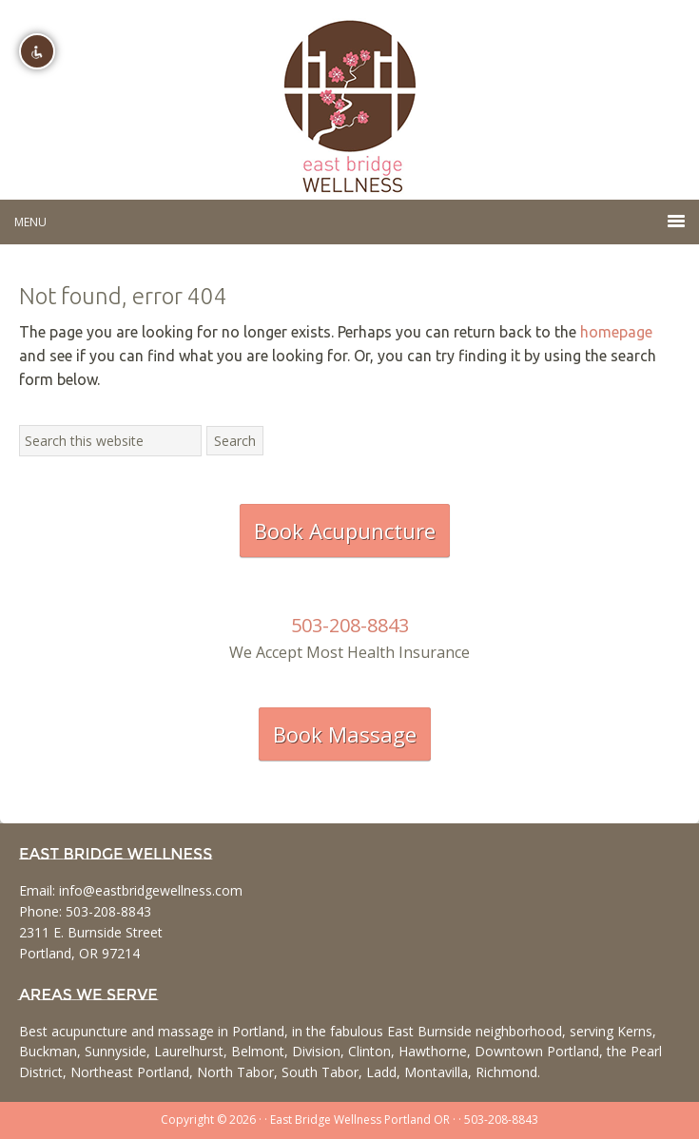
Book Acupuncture (345, 530)
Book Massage (345, 734)
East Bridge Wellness (350, 100)
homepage (616, 331)
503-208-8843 (350, 625)
